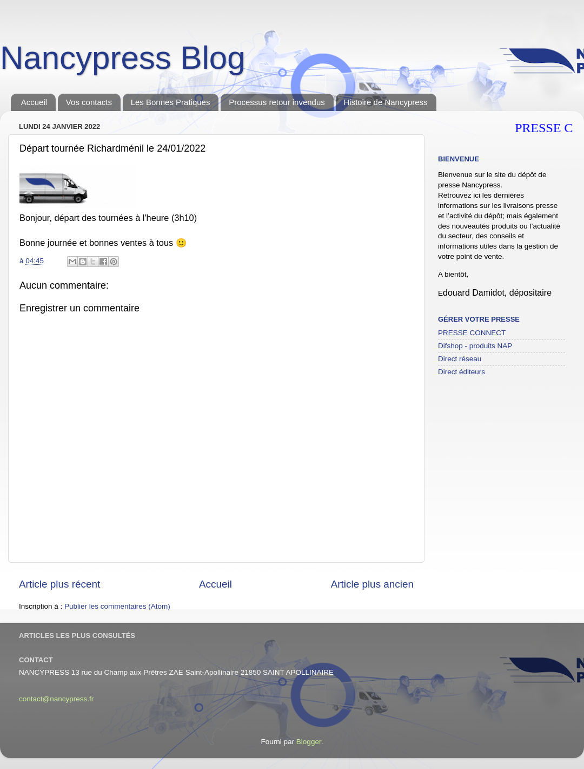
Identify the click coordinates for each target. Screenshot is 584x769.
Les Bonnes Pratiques (170, 102)
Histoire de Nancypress (386, 102)
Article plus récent (59, 584)
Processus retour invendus (277, 102)
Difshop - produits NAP (475, 346)
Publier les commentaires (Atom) (117, 606)
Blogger (308, 742)
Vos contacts (89, 102)
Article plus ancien (372, 584)
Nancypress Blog (122, 58)
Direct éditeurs (461, 372)
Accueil (34, 102)
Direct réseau (459, 359)
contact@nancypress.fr (56, 699)
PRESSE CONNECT (472, 333)
